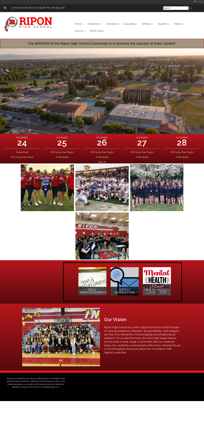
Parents (179, 24)
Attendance (112, 24)
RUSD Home (97, 31)
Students (164, 24)
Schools (80, 31)
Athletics (147, 24)
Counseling (130, 24)
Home (79, 24)
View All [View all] (102, 162)
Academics (94, 24)
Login (198, 1)
